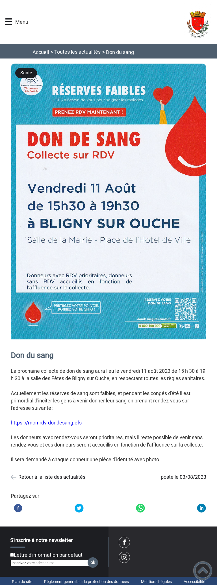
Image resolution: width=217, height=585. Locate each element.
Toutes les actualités (77, 52)
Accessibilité (194, 581)
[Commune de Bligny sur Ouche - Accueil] (122, 22)
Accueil (40, 52)
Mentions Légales (156, 581)
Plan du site (22, 581)
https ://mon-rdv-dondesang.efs (46, 423)
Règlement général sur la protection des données (86, 581)
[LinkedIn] (201, 508)
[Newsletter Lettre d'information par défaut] (12, 555)
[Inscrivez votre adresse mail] (51, 563)
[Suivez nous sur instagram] (124, 557)
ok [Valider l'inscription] (92, 562)
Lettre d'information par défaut (48, 555)
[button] (8, 21)
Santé (26, 72)
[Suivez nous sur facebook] (124, 542)
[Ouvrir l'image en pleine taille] (108, 202)
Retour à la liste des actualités (51, 477)
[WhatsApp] (140, 508)
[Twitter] (79, 508)
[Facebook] (18, 508)
